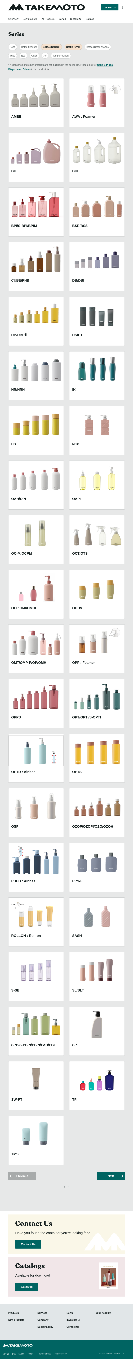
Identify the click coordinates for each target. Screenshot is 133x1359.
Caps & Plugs (105, 64)
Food (12, 47)
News (69, 1313)
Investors (71, 1319)
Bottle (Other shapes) (97, 47)
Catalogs (26, 1286)
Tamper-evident (61, 55)
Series (62, 19)
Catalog (90, 19)
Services (42, 1313)
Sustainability (45, 1326)
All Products (48, 19)
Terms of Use (45, 1354)
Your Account (103, 1313)
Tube (12, 55)
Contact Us (110, 7)
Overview (13, 19)
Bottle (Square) (51, 47)
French (29, 1354)
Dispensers (14, 69)
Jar (45, 55)
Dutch (21, 1354)
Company (42, 1319)
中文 (14, 1354)
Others (26, 69)
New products (30, 19)
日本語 (6, 1354)
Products (13, 1313)
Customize (76, 19)
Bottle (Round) (29, 47)
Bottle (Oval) (73, 47)
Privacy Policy (60, 1354)
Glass (34, 55)
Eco (23, 55)
